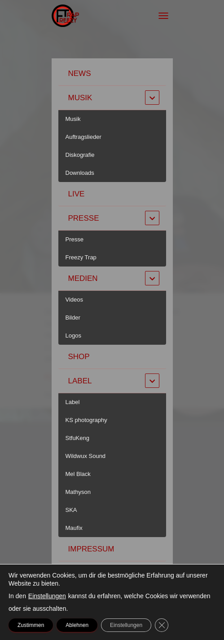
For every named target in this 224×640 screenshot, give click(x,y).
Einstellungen (47, 596)
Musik (80, 97)
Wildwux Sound (86, 456)
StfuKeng (78, 438)
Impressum (91, 549)
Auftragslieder (83, 136)
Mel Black (78, 474)
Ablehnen (77, 625)
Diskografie (80, 154)
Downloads (80, 172)
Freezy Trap (81, 257)
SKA (71, 510)
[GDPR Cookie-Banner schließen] (161, 625)
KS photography (86, 420)
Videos (74, 299)
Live (76, 194)
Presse (83, 218)
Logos (73, 335)
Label (80, 381)
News (79, 73)
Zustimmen (31, 625)
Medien (83, 278)
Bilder (73, 317)
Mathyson (78, 492)
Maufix (74, 527)
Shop (79, 356)
